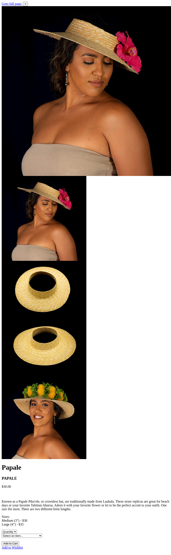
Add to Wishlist (12, 547)
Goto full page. (12, 4)
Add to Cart (10, 543)
